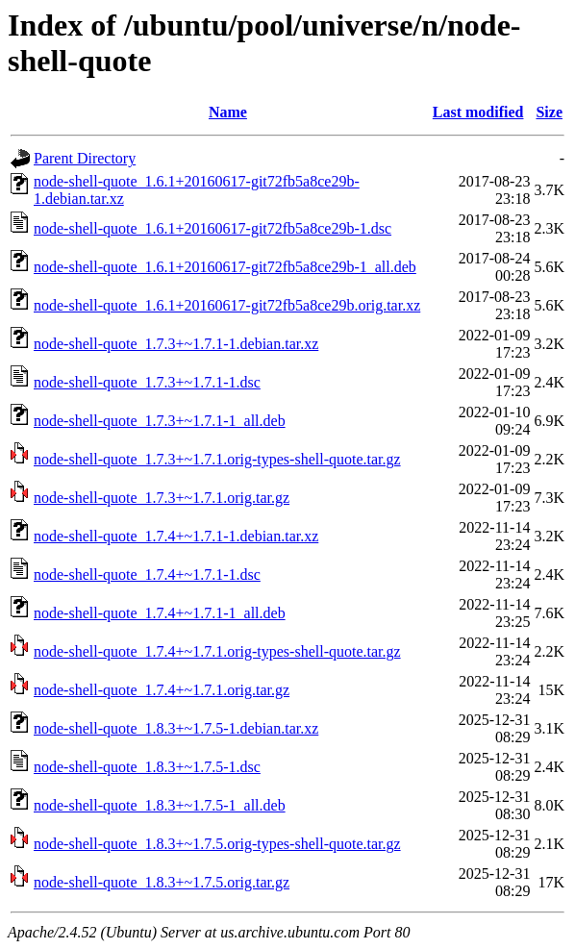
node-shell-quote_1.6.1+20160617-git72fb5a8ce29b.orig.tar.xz (227, 305)
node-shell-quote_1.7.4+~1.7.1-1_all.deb (160, 613)
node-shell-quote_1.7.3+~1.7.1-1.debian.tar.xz (176, 344)
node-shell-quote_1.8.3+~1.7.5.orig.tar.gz (161, 882)
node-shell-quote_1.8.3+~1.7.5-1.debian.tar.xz (176, 728)
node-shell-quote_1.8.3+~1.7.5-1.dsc (147, 767)
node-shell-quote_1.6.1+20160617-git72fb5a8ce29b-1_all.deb (225, 267)
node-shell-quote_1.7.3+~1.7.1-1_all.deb (160, 420)
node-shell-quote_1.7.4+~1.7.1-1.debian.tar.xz (176, 536)
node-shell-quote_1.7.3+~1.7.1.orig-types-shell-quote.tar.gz (217, 459)
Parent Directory (85, 158)
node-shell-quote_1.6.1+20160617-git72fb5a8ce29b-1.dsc (212, 228)
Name (228, 112)
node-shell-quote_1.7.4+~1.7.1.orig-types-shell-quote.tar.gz (217, 651)
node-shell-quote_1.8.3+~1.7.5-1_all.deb (160, 805)
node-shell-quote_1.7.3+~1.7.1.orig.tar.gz (161, 497)
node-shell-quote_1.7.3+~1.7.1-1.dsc (147, 382)
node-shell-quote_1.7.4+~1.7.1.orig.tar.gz (161, 690)
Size (549, 112)
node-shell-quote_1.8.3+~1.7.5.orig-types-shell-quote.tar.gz (217, 844)
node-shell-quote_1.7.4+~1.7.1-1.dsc (147, 574)
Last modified (478, 112)
